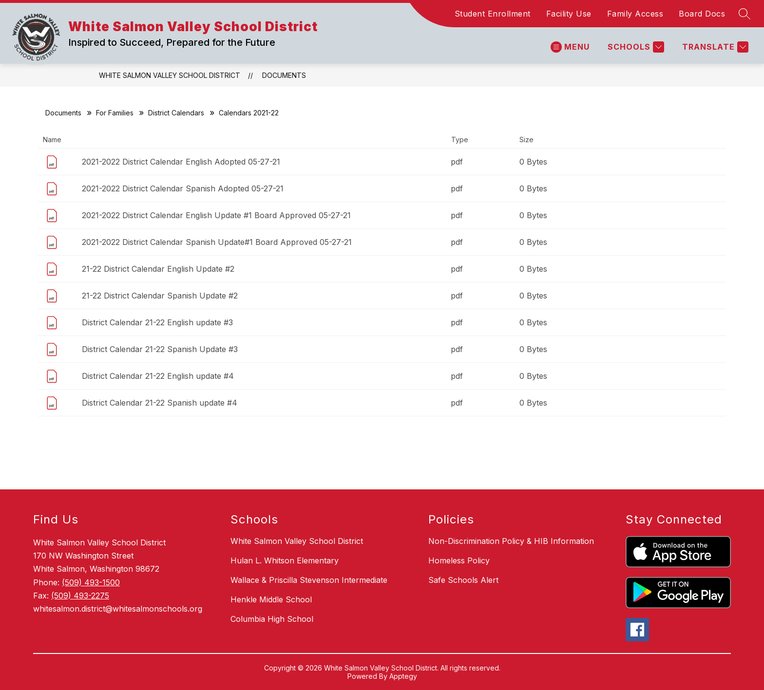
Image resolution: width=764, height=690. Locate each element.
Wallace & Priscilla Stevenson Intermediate (308, 580)
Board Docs (702, 14)
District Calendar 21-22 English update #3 (157, 322)
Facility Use (569, 14)
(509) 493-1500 (91, 582)
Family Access (635, 14)
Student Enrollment (493, 14)
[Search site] (744, 13)
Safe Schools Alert (463, 580)
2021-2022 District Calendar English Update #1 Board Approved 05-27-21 (216, 215)
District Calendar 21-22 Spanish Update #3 (160, 349)
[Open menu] (570, 47)
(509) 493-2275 (80, 595)
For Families (115, 113)
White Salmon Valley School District (169, 75)
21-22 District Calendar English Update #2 (158, 269)
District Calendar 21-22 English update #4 (158, 376)
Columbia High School (271, 619)
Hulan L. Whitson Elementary (284, 560)
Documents (284, 75)
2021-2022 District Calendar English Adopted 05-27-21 (181, 162)
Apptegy (403, 676)
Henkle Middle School (271, 599)
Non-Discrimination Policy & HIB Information (511, 541)
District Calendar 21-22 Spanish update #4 (159, 403)
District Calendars (176, 113)
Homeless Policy (459, 560)
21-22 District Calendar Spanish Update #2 (160, 295)
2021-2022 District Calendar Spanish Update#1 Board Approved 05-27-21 (217, 242)
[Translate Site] (714, 47)
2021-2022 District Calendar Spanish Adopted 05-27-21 (183, 188)
